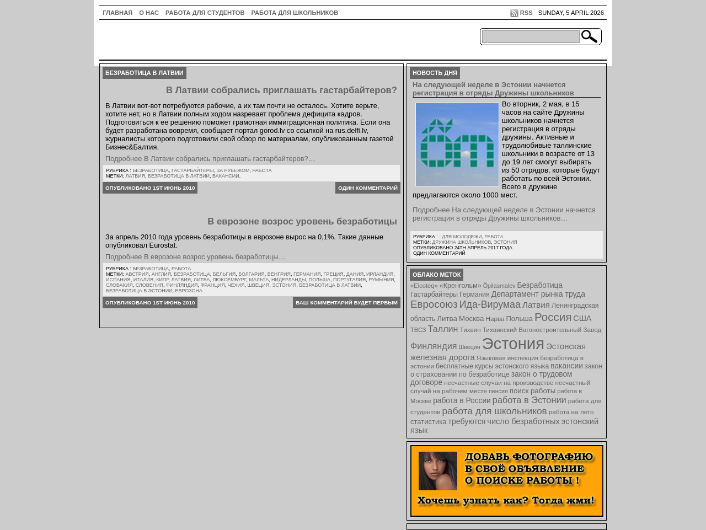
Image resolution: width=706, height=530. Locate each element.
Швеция (258, 285)
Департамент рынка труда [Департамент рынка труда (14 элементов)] (538, 294)
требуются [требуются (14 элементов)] (467, 421)
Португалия (349, 279)
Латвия (136, 176)
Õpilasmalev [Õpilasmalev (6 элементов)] (499, 285)
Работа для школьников (295, 12)
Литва (202, 279)
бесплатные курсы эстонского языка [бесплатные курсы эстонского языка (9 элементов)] (492, 366)
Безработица (150, 170)
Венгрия (279, 274)
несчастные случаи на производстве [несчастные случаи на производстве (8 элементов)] (498, 382)
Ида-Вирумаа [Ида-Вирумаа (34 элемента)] (490, 304)
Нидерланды (288, 279)
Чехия (236, 285)
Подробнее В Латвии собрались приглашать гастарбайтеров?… (210, 158)
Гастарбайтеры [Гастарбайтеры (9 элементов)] (434, 294)
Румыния (381, 279)
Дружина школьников (461, 242)
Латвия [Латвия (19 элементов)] (536, 304)
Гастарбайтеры (193, 170)
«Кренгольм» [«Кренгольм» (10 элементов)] (461, 286)
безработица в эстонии (139, 290)
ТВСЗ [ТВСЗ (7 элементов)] (418, 329)
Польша (319, 279)
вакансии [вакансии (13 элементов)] (566, 366)
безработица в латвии (179, 176)
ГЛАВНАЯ (117, 12)
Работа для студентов (204, 12)
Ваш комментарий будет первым (347, 302)
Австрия (137, 274)
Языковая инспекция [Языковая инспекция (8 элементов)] (507, 357)
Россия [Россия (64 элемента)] (552, 316)
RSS (526, 12)
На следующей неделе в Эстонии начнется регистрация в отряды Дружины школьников (493, 89)
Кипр (162, 279)
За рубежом (233, 170)
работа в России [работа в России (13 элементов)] (462, 401)
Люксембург (229, 279)
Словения (149, 285)
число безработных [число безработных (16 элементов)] (523, 421)
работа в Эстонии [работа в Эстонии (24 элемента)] (529, 400)
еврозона (188, 290)
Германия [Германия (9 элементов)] (474, 294)
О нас (149, 12)
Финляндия (181, 285)
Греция (333, 274)
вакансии (225, 176)
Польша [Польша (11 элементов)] (519, 318)
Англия (162, 274)
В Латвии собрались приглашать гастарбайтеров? (281, 90)
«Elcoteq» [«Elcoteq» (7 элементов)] (424, 285)
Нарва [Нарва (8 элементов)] (494, 318)
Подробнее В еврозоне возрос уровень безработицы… (195, 257)
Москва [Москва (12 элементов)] (471, 318)
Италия (143, 279)
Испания (118, 279)
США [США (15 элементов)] (582, 318)
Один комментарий (368, 188)
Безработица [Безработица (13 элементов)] (540, 285)
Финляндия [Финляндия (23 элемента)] (433, 346)
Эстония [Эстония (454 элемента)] (513, 343)
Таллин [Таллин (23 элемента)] (443, 329)
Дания (354, 274)
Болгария (251, 274)
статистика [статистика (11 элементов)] (428, 421)
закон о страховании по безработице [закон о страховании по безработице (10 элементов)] (506, 370)
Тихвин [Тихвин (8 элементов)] (470, 329)
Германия (307, 274)
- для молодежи (460, 236)
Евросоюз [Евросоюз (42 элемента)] (434, 304)
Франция (213, 285)
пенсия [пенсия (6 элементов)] (498, 391)
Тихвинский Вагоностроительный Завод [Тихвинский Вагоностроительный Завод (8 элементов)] (542, 329)
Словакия (119, 285)
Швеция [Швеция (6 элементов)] (469, 347)
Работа (261, 170)
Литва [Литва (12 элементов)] (447, 318)
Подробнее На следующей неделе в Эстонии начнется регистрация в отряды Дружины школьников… (504, 214)
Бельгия (224, 274)
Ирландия (379, 274)
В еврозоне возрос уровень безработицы (302, 221)
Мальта (259, 279)
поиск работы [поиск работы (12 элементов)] (533, 391)
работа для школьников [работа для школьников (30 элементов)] (494, 410)
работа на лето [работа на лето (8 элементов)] (571, 411)
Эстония (284, 285)
